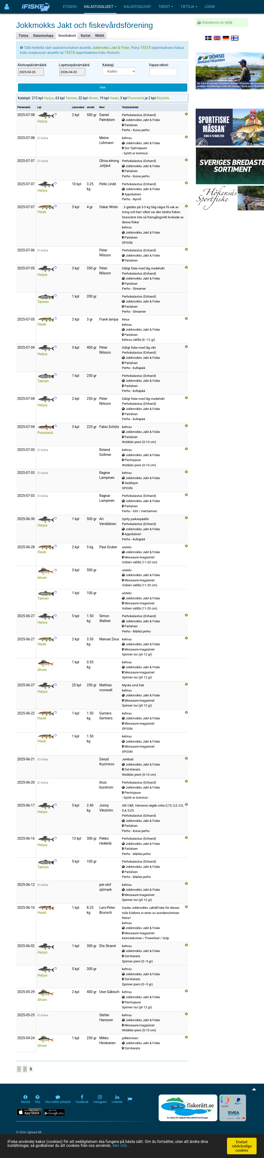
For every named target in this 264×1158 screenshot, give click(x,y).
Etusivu (70, 7)
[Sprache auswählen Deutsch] (226, 38)
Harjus (49, 98)
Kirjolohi (162, 98)
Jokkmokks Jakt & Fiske (110, 48)
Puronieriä (136, 98)
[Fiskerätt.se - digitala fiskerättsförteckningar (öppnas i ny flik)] (188, 1108)
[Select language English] (217, 38)
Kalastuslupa (43, 36)
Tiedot (165, 7)
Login (210, 7)
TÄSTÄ (146, 48)
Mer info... (129, 1146)
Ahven (93, 98)
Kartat (85, 36)
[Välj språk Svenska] (208, 38)
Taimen (71, 98)
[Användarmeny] (7, 7)
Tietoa (23, 36)
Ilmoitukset (67, 36)
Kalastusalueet (100, 7)
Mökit (99, 36)
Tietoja (189, 7)
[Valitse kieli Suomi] (234, 38)
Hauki (114, 98)
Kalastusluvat (137, 7)
